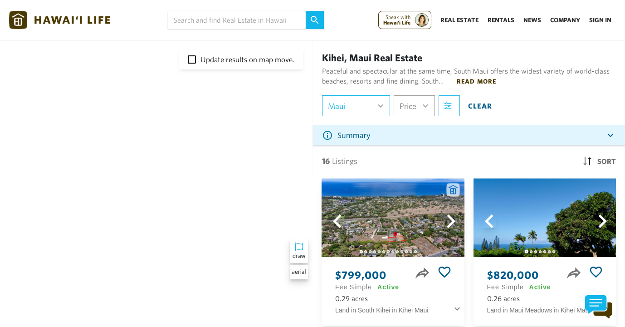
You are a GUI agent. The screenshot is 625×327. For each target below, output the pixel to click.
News (532, 20)
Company (565, 20)
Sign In (600, 20)
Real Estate (459, 20)
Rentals (501, 20)
